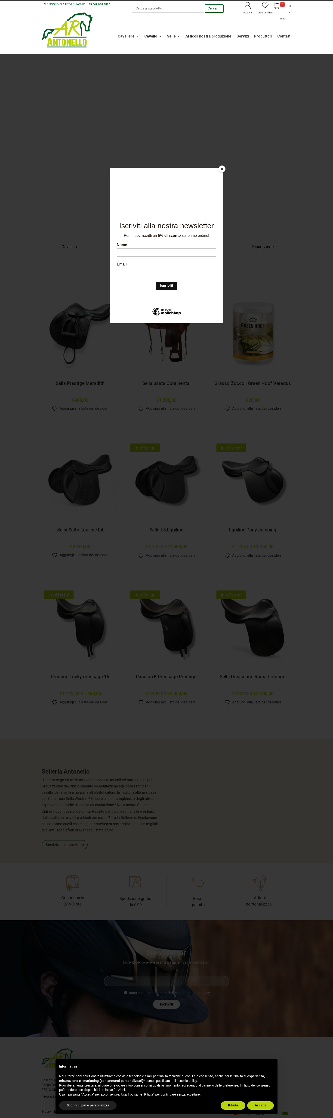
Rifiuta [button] (233, 1105)
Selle (171, 36)
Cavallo (150, 36)
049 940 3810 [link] (101, 4)
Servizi (243, 36)
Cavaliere (126, 36)
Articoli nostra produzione (208, 36)
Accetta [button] (260, 1105)
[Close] (222, 169)
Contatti (284, 36)
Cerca (212, 8)
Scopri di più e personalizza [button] (88, 1105)
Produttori (263, 36)
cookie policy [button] (188, 1081)
